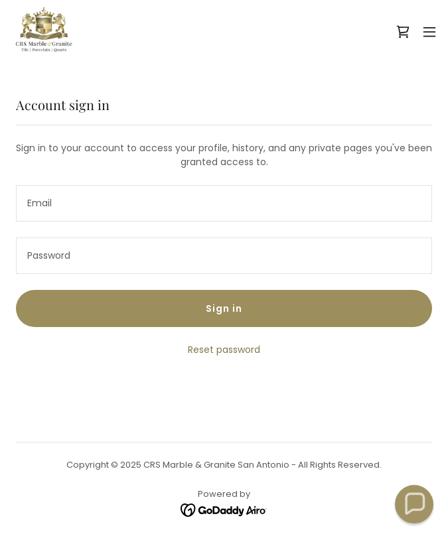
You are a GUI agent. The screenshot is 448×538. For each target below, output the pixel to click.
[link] (44, 31)
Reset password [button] (224, 349)
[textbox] (224, 203)
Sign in (224, 308)
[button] (429, 32)
